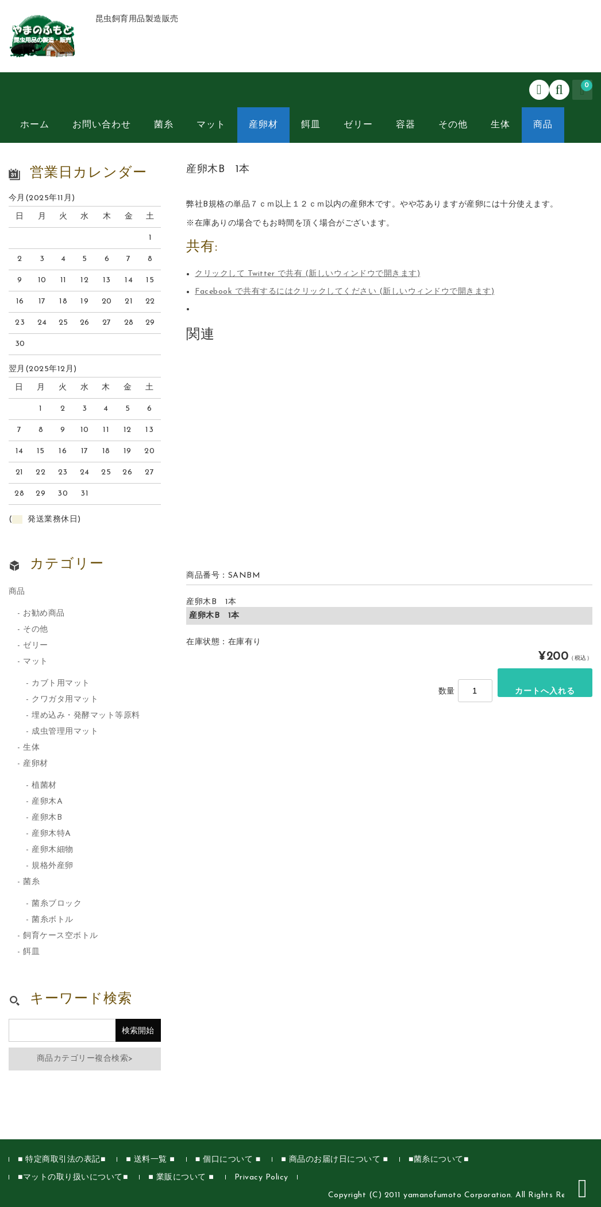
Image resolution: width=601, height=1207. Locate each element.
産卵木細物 (53, 850)
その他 (453, 125)
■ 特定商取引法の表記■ (62, 1159)
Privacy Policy (261, 1177)
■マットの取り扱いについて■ (73, 1177)
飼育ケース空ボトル (60, 936)
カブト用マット (61, 683)
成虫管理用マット (65, 731)
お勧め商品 (44, 613)
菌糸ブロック (57, 904)
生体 (500, 125)
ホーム (34, 125)
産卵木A (47, 801)
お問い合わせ (101, 125)
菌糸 (164, 125)
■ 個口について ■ (228, 1159)
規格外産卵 (53, 866)
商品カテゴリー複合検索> (85, 1058)
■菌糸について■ (439, 1159)
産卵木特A (51, 834)
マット (211, 125)
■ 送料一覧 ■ (150, 1159)
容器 (405, 125)
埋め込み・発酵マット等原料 (86, 715)
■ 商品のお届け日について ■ (334, 1159)
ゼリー (358, 125)
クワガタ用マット (65, 699)
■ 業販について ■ (181, 1177)
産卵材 (263, 125)
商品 (543, 125)
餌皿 (311, 125)
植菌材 (44, 785)
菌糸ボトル (53, 920)
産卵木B (47, 817)
